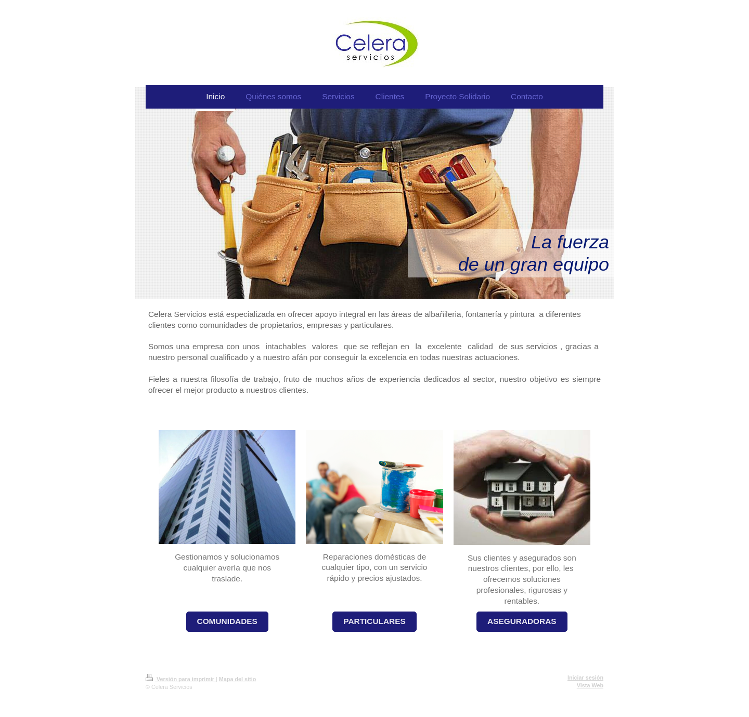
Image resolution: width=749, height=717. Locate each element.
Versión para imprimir (181, 679)
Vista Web (590, 685)
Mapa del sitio (237, 679)
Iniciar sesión (585, 677)
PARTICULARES (374, 621)
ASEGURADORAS (522, 621)
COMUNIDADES (227, 621)
